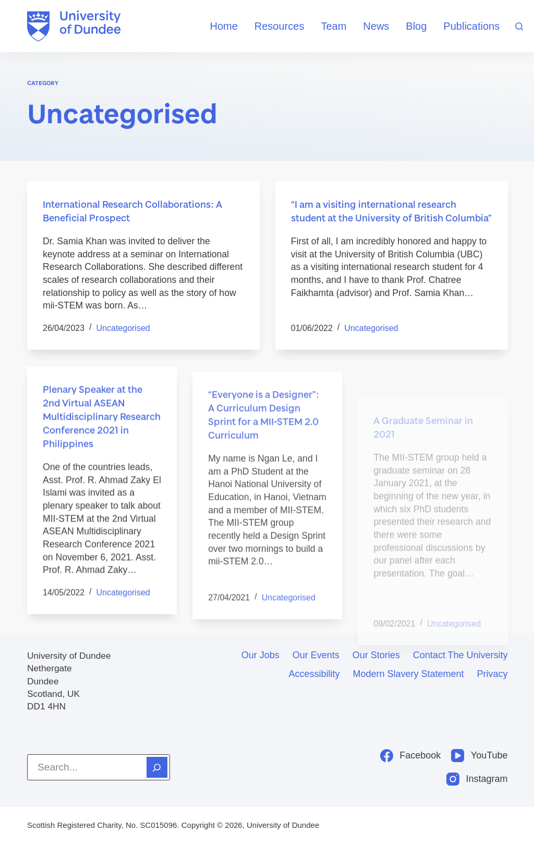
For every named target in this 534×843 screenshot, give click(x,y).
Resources (279, 26)
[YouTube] (479, 755)
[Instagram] (477, 779)
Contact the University (460, 655)
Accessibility (313, 674)
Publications (471, 26)
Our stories (376, 655)
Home (223, 26)
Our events (316, 655)
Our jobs (260, 655)
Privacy (492, 674)
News (376, 26)
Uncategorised (123, 328)
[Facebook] (410, 755)
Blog (416, 26)
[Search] (519, 26)
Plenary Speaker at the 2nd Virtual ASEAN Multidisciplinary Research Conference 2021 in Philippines (102, 440)
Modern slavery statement (408, 674)
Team (333, 26)
